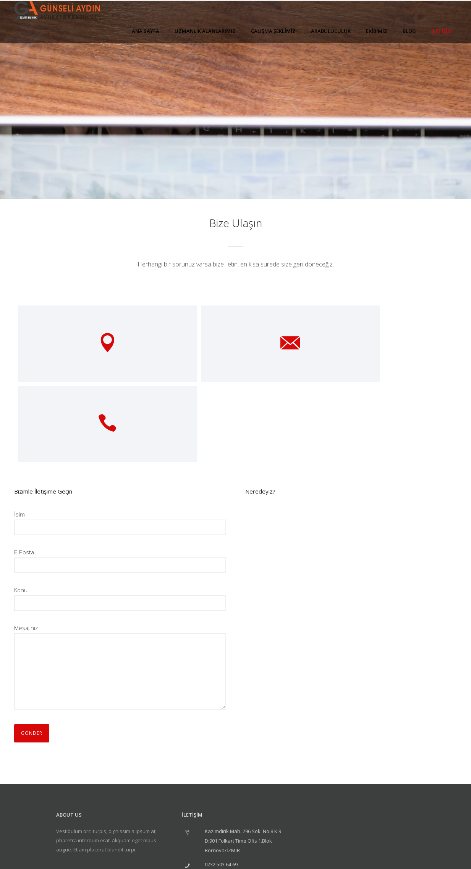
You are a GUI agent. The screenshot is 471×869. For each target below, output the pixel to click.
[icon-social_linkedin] (108, 797)
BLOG (409, 31)
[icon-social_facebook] (87, 797)
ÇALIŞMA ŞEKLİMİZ (273, 31)
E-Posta (120, 480)
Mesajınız (120, 588)
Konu (120, 518)
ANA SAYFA (145, 31)
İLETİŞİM (441, 31)
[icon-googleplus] (66, 797)
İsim (120, 442)
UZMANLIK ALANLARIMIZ (205, 31)
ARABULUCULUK (331, 31)
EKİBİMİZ (376, 31)
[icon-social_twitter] (127, 797)
